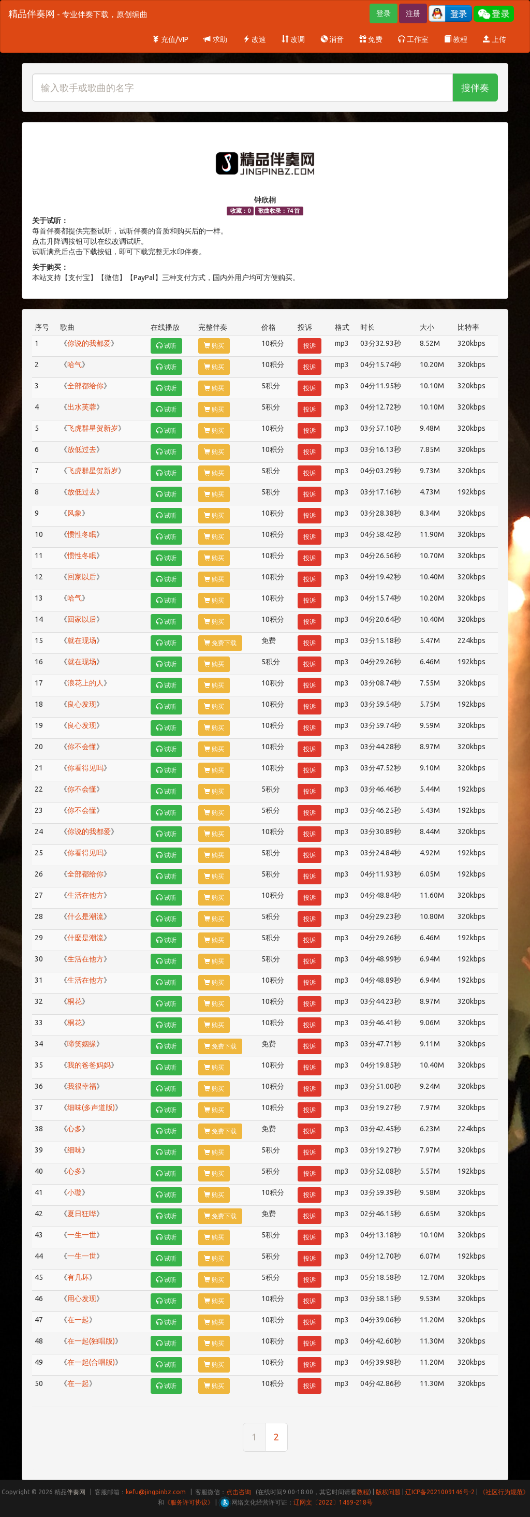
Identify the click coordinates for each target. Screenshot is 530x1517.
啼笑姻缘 (81, 1044)
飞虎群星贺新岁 (92, 428)
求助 (215, 39)
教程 (455, 39)
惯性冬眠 (81, 534)
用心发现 (81, 1298)
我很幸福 (81, 1086)
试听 (166, 345)
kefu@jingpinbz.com (156, 1492)
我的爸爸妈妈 (89, 1065)
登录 (383, 13)
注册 (413, 13)
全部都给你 (85, 386)
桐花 (74, 1001)
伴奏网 (76, 1492)
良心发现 (81, 704)
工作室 (413, 39)
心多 (74, 1129)
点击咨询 (238, 1492)
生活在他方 (85, 895)
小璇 (74, 1192)
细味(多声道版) (91, 1107)
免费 (370, 39)
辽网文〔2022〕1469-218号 (333, 1502)
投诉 (309, 345)
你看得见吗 (85, 768)
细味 (74, 1150)
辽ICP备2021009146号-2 (440, 1492)
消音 (332, 39)
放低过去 (81, 449)
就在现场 (81, 640)
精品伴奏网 (78, 13)
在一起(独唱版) (91, 1341)
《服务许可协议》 (189, 1502)
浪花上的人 (85, 683)
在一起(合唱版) (91, 1362)
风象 (74, 513)
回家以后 (81, 577)
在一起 (78, 1320)
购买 (214, 345)
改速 (254, 39)
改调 (293, 39)
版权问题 (388, 1492)
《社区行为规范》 (504, 1492)
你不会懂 (81, 746)
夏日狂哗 (81, 1213)
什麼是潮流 (85, 937)
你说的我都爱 (89, 343)
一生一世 (81, 1235)
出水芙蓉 (81, 407)
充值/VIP (170, 39)
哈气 (74, 364)
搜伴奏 (475, 87)
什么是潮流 (85, 916)
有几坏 (78, 1277)
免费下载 (220, 642)
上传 (494, 39)
